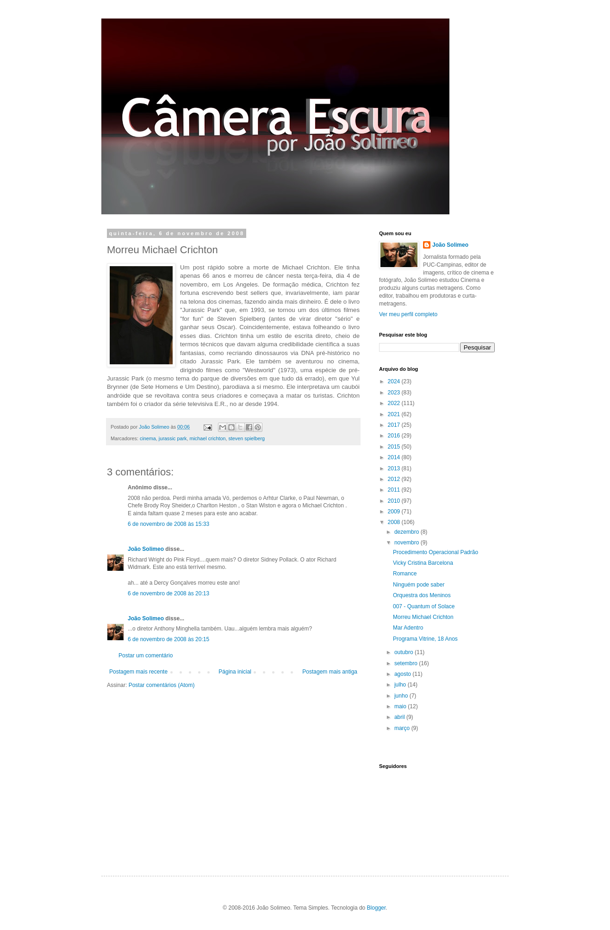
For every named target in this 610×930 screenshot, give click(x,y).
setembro (406, 663)
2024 (395, 381)
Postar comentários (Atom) (162, 685)
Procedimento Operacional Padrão (435, 552)
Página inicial (234, 671)
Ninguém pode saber (418, 584)
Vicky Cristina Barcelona (423, 563)
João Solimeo (146, 549)
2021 (395, 414)
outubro (404, 652)
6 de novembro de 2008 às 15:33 (168, 524)
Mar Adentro (408, 627)
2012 (395, 479)
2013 (395, 468)
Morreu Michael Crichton (423, 617)
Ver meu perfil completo (408, 314)
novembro (407, 542)
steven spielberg (246, 438)
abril (400, 717)
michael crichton (207, 438)
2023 (395, 392)
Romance (405, 573)
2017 (395, 425)
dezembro (407, 532)
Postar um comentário (145, 655)
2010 (395, 501)
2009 (395, 511)
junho (402, 696)
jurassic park (173, 438)
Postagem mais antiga (329, 671)
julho (401, 684)
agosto (403, 674)
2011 (395, 490)
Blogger (376, 908)
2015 (395, 446)
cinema (148, 438)
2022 (395, 403)
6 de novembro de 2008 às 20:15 (168, 639)
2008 (395, 522)
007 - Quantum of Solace (423, 606)
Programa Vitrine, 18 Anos (425, 639)
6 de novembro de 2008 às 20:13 (168, 593)
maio (401, 706)
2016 (395, 435)
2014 (395, 457)
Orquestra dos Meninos (422, 595)
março (402, 728)
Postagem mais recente (138, 671)
